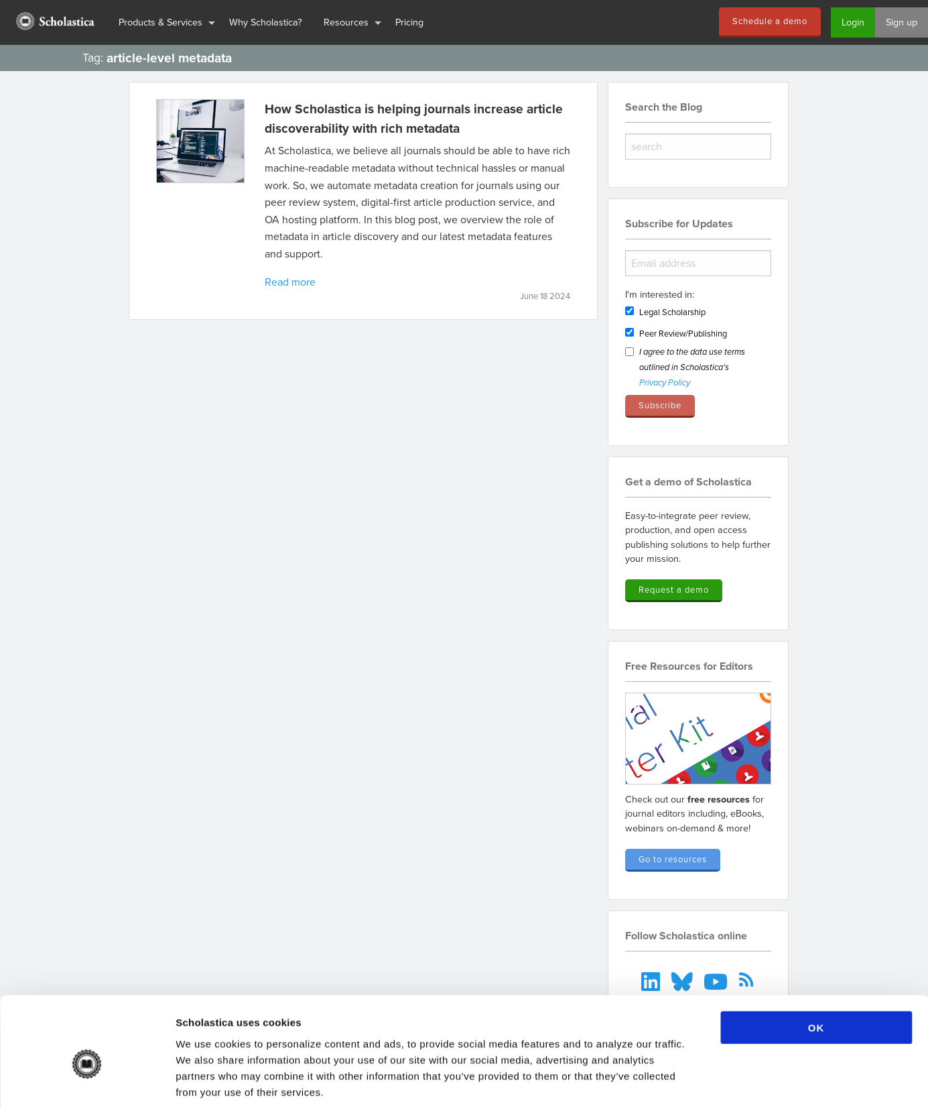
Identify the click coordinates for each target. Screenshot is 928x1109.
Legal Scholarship (672, 312)
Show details (703, 1082)
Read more (290, 281)
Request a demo (674, 589)
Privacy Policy (664, 383)
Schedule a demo (769, 21)
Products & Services (160, 22)
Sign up (901, 22)
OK (816, 964)
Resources (346, 22)
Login (853, 22)
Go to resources (673, 859)
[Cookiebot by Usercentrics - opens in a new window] (86, 1083)
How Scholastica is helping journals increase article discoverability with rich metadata (414, 118)
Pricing (409, 22)
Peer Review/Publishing (683, 333)
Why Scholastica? (265, 22)
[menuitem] (54, 22)
